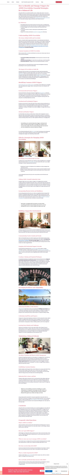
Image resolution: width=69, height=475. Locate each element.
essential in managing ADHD (38, 31)
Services (37, 2)
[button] (67, 463)
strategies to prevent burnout (41, 75)
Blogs (42, 2)
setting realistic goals (32, 161)
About (13, 2)
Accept (49, 471)
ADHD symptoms (42, 92)
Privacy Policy (57, 473)
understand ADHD (34, 248)
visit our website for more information (37, 399)
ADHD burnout (21, 73)
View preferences (64, 471)
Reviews (17, 2)
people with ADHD (30, 454)
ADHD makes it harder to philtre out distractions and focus (35, 44)
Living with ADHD (22, 308)
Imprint (60, 473)
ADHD (27, 53)
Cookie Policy (53, 473)
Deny (56, 471)
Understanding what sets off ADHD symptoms (27, 84)
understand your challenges (24, 240)
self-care (33, 131)
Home (8, 2)
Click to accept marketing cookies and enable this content (34, 277)
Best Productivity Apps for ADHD (27, 2)
